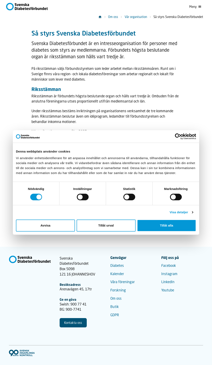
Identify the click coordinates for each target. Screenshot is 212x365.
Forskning (118, 290)
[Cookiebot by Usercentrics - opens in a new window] (178, 136)
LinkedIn (168, 282)
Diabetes (117, 265)
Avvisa (46, 225)
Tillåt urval (106, 225)
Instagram (169, 274)
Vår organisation (136, 17)
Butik (114, 306)
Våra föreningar (122, 282)
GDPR (114, 315)
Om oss (113, 17)
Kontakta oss (73, 322)
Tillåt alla (166, 225)
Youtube (167, 290)
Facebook (168, 265)
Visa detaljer (179, 212)
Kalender (117, 274)
